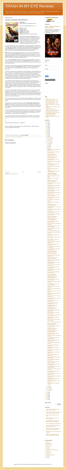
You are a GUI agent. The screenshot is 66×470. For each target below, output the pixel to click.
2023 (47, 126)
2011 (47, 398)
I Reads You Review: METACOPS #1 (53, 230)
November (49, 139)
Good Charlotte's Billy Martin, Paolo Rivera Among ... (53, 244)
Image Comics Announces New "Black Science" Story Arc (53, 188)
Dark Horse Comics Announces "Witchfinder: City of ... (52, 306)
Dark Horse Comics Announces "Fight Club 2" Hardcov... (53, 320)
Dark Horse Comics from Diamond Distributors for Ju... (53, 159)
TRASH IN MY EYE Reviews (29, 6)
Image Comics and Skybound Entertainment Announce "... (52, 252)
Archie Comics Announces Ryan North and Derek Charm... (53, 249)
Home (47, 98)
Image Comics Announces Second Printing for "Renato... (53, 362)
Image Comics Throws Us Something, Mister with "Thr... (53, 260)
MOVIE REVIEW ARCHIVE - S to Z (52, 103)
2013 (47, 395)
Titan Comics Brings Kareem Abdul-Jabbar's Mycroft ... (53, 267)
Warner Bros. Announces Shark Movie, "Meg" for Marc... (53, 265)
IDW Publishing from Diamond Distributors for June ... (52, 157)
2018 (47, 133)
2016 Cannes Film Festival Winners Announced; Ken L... (53, 212)
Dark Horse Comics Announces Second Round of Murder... (53, 315)
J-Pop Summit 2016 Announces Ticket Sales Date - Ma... (53, 374)
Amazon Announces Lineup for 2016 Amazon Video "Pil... (53, 190)
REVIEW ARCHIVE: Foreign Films (52, 111)
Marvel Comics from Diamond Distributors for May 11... (52, 329)
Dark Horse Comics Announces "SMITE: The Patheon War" (54, 298)
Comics (9, 136)
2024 (47, 124)
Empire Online (48, 444)
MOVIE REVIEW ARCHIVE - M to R (52, 101)
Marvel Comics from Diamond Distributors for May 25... (52, 217)
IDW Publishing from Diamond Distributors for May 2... (52, 219)
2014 (47, 393)
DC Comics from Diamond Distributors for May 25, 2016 (53, 214)
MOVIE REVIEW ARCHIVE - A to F (52, 99)
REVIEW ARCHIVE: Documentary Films (53, 110)
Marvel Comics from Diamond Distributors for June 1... (52, 155)
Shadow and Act (49, 452)
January (48, 390)
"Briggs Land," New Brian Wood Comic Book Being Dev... (53, 357)
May (48, 148)
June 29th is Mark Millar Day (52, 253)
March (48, 387)
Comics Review (13, 136)
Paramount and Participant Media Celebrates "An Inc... (52, 303)
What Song (48, 457)
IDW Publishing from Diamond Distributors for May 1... (52, 277)
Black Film (48, 442)
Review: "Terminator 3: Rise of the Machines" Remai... (52, 240)
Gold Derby (48, 447)
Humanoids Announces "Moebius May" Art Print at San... (53, 186)
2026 (47, 121)
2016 (47, 136)
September (49, 142)
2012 (47, 396)
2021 (47, 129)
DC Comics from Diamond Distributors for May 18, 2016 (53, 272)
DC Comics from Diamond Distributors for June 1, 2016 (53, 152)
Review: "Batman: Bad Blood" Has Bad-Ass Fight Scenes (53, 193)
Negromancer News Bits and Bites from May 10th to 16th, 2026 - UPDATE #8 (52, 429)
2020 (47, 130)
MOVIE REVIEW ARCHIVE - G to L (52, 100)
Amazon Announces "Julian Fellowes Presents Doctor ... (53, 341)
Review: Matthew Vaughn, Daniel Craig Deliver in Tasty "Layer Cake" (52, 410)
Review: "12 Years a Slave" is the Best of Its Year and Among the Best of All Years (53, 413)
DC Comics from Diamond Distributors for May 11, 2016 (53, 326)
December (49, 137)
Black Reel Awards (49, 443)
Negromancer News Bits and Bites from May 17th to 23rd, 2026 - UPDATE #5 (52, 421)
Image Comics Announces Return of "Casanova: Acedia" (53, 171)
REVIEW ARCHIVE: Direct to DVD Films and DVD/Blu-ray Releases (53, 113)
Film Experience (48, 445)
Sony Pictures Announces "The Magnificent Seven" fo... (52, 308)
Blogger (50, 464)
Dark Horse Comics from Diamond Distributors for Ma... (53, 221)
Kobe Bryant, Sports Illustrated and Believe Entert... (53, 355)
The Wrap (47, 456)
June (48, 146)
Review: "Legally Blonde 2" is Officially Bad (53, 423)
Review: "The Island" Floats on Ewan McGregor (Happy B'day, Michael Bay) (52, 435)
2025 (47, 123)
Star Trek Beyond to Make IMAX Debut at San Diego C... (53, 247)
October (48, 140)
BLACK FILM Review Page (50, 108)
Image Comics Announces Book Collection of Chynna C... (52, 181)
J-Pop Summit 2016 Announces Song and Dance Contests (53, 195)
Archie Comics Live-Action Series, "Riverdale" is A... (52, 301)
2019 (47, 132)
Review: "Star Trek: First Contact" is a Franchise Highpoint (52, 418)
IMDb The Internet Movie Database (52, 449)
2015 (47, 392)
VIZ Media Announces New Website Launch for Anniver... (53, 372)
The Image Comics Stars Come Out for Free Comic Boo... (53, 364)
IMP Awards (48, 451)
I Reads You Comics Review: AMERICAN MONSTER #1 (52, 174)
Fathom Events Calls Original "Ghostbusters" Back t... (52, 324)
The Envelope (48, 453)
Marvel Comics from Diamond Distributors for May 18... (52, 275)
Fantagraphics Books (19, 136)
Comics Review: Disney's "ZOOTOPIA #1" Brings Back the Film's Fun (53, 426)
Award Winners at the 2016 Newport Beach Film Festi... (53, 379)
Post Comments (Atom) (14, 173)
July (48, 145)
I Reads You (48, 448)
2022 (47, 127)
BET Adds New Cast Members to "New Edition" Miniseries (53, 367)
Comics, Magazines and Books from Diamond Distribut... (53, 164)
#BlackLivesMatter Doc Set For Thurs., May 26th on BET (53, 263)
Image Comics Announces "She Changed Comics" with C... (52, 258)
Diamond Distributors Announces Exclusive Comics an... (52, 205)
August (48, 143)
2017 (47, 135)
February (48, 388)
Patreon (34, 25)
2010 (47, 399)
